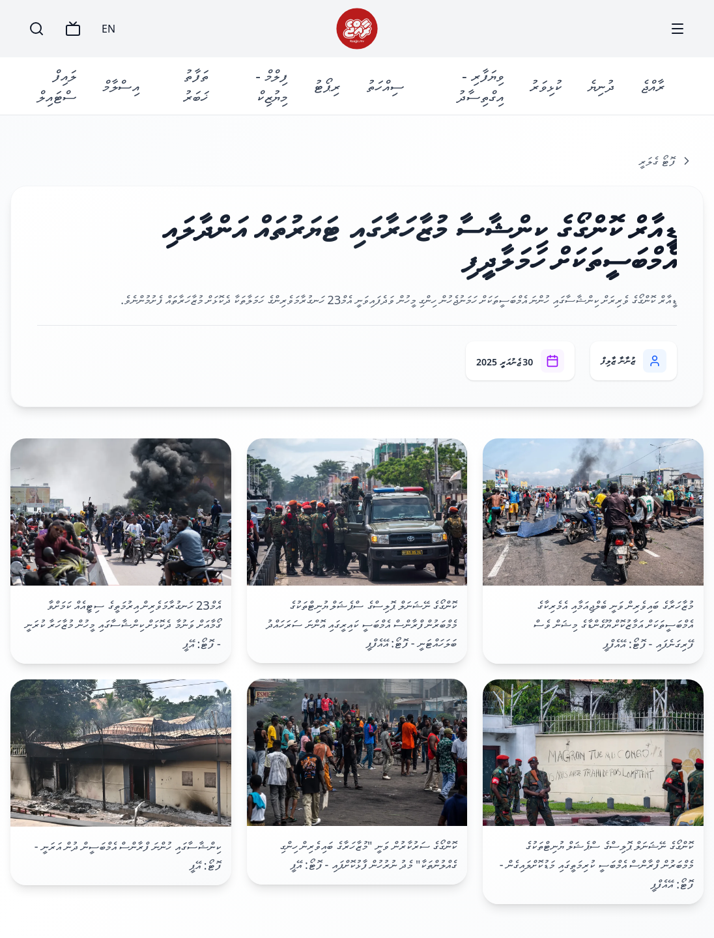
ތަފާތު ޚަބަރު (195, 85)
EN (108, 28)
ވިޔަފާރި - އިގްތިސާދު (480, 85)
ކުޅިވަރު (546, 85)
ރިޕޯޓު (326, 85)
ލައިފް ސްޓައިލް (56, 85)
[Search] (36, 29)
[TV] (73, 29)
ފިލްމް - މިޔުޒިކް (271, 85)
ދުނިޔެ (601, 85)
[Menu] (677, 29)
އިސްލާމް (120, 85)
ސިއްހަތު (385, 85)
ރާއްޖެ (652, 85)
